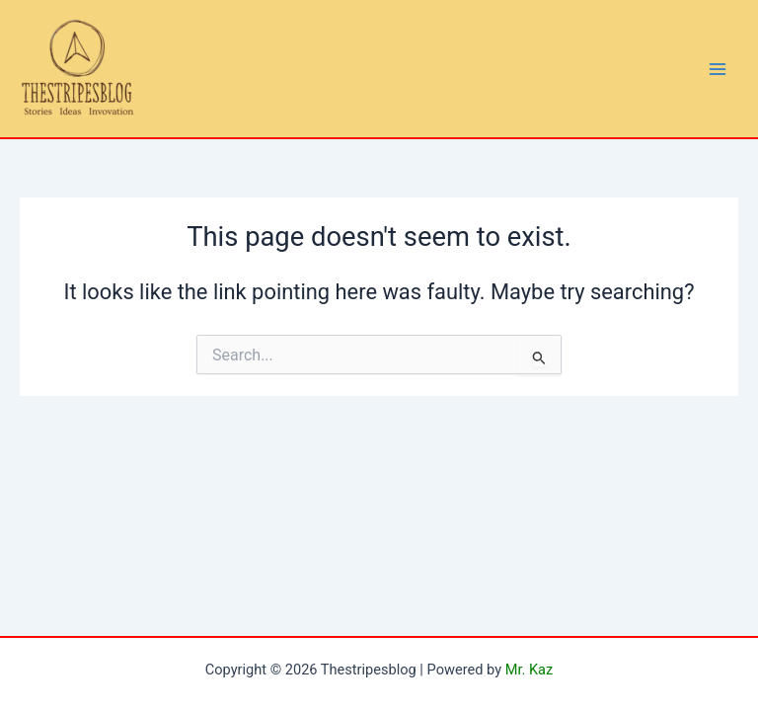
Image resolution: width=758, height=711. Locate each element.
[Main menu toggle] (717, 69)
